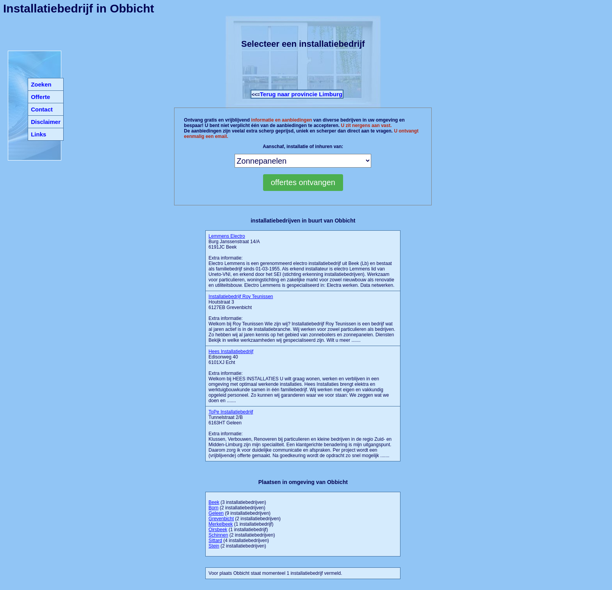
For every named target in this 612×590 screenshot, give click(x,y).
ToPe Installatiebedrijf (230, 412)
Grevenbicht (221, 518)
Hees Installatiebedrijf (230, 351)
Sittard (215, 540)
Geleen (216, 513)
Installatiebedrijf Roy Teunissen (240, 296)
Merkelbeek (220, 524)
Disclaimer (45, 121)
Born (213, 508)
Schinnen (218, 535)
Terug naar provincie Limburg (301, 94)
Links (38, 134)
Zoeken (41, 84)
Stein (213, 546)
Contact (42, 109)
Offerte (40, 97)
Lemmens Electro (226, 236)
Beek (213, 502)
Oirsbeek (217, 529)
